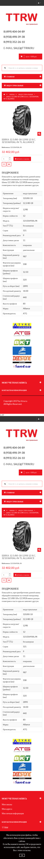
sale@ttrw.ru (24, 48)
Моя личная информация (13, 813)
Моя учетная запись (14, 382)
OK (22, 855)
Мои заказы (7, 804)
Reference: (6, 147)
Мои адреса (7, 809)
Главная (10, 77)
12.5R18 (23, 182)
